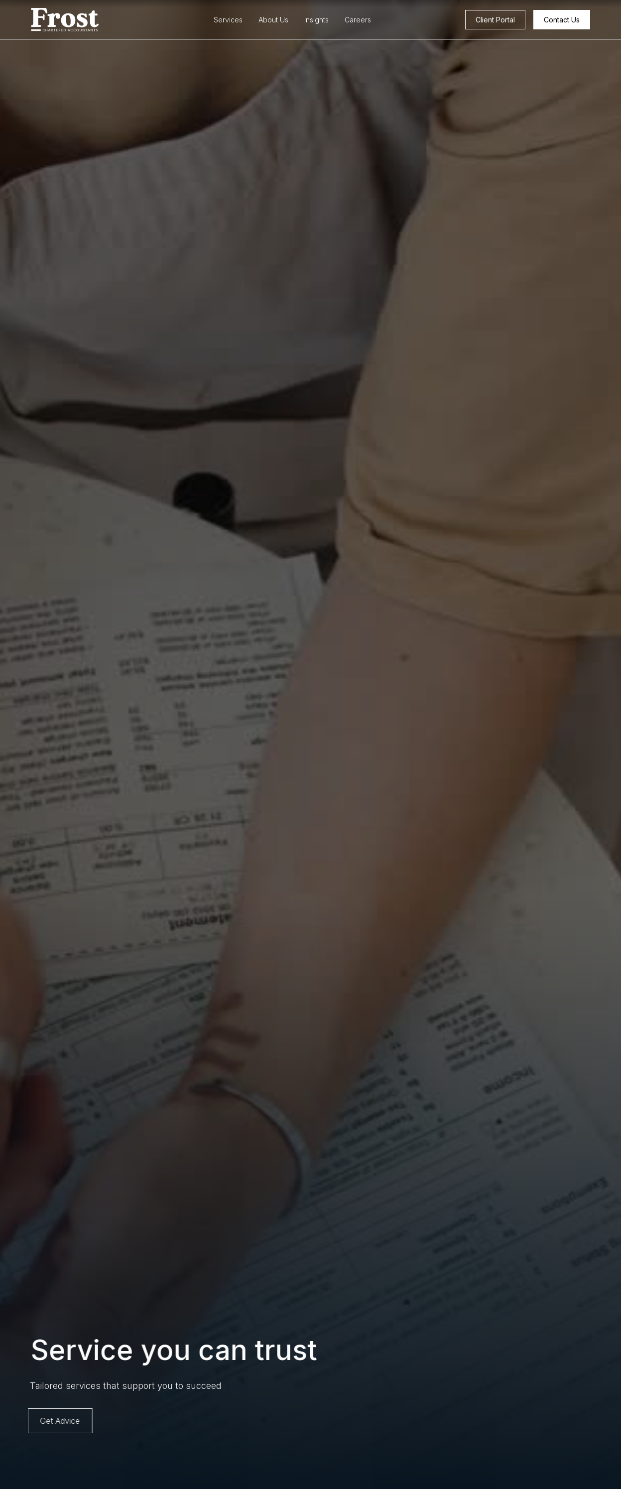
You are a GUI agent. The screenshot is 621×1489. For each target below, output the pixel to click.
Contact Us (562, 19)
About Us (273, 19)
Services (228, 19)
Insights (316, 19)
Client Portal (495, 19)
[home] (85, 19)
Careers (358, 19)
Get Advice (57, 1421)
